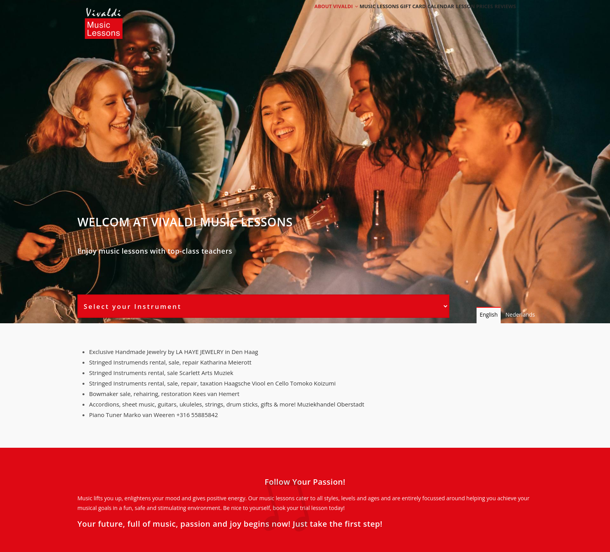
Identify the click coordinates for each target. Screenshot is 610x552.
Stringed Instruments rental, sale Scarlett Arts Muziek (161, 373)
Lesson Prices (466, 16)
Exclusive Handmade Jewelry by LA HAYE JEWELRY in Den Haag (173, 352)
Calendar (427, 16)
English (489, 314)
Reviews (502, 16)
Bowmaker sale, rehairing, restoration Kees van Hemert (164, 394)
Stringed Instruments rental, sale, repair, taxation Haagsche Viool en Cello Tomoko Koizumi (212, 383)
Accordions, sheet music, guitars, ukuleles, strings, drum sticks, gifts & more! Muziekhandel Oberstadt (226, 404)
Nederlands (520, 314)
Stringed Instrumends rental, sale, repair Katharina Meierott (170, 362)
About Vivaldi (316, 16)
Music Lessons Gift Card (375, 16)
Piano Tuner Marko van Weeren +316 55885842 (153, 415)
